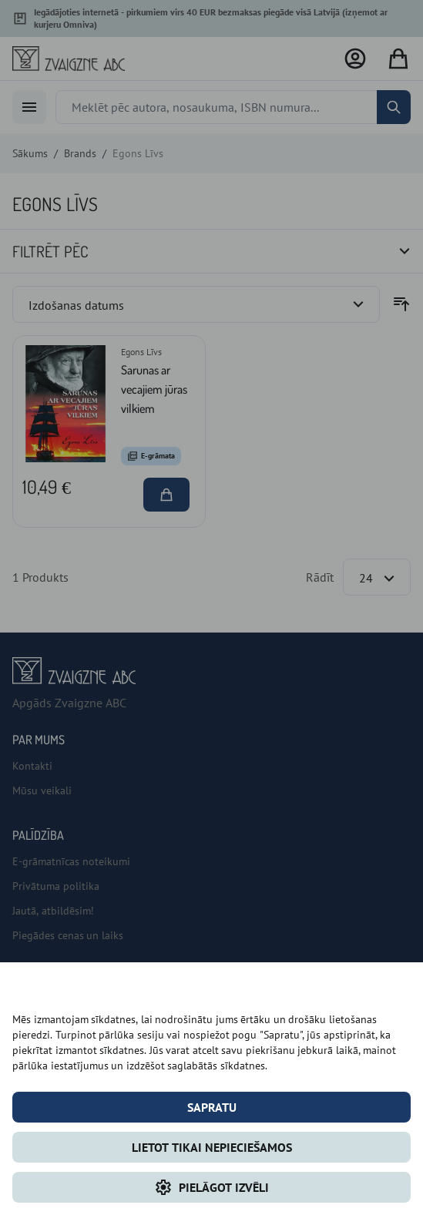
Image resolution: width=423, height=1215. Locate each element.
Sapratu (212, 1107)
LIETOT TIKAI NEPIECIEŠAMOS (212, 1147)
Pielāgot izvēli (211, 1187)
